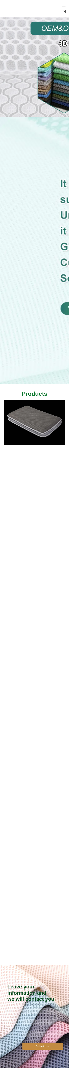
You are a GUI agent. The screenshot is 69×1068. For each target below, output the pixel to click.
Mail (10, 1034)
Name (9, 1010)
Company (11, 1022)
